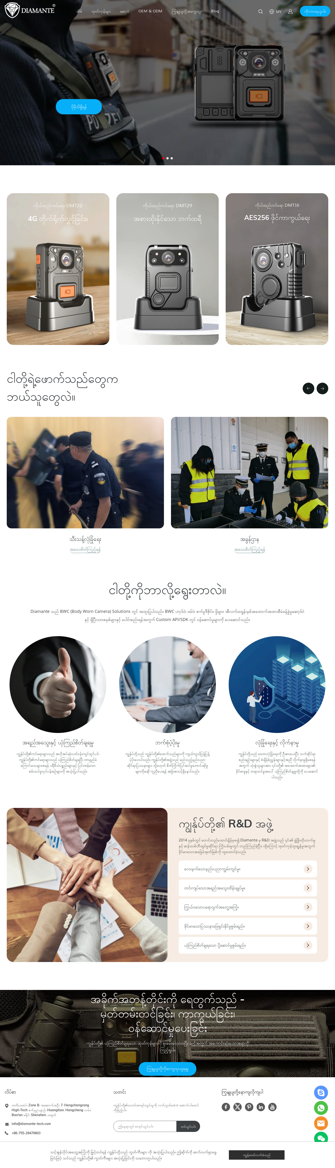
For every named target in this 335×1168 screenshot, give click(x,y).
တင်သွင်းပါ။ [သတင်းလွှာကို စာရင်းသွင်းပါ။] (188, 1126)
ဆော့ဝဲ (124, 11)
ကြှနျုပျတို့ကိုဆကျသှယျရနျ (167, 1068)
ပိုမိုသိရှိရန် (79, 107)
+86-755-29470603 (26, 1133)
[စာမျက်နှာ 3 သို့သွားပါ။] (172, 158)
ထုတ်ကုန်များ (101, 11)
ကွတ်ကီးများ (138, 1151)
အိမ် (79, 11)
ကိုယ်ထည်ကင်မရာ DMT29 (167, 206)
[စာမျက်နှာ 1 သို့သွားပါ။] (163, 158)
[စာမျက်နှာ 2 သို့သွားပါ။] (167, 158)
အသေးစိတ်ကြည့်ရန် (85, 549)
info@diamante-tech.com (31, 1124)
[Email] (145, 1126)
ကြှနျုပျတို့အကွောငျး (187, 11)
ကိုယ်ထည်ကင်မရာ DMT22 (58, 206)
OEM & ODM (150, 11)
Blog (215, 11)
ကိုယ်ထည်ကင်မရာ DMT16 (277, 205)
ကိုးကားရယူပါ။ (315, 11)
